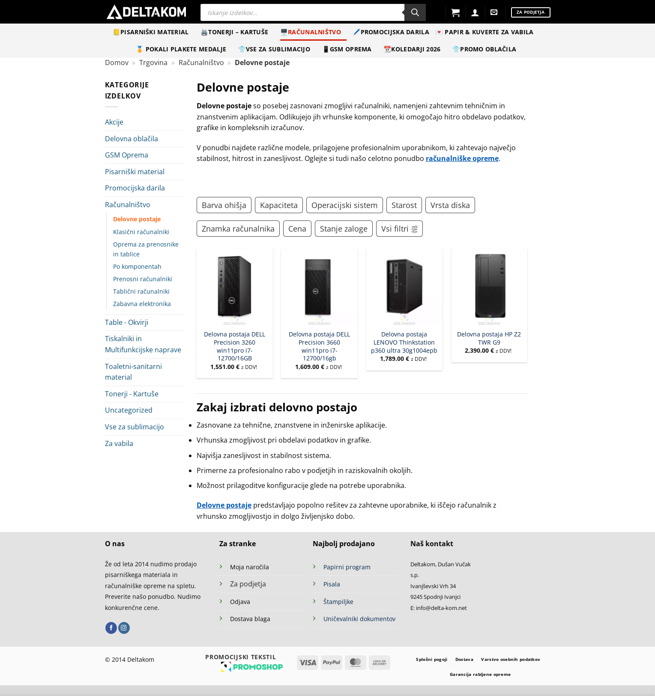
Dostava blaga (250, 619)
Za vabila (119, 443)
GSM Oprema (126, 155)
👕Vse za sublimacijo (277, 49)
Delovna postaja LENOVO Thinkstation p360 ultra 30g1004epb (404, 342)
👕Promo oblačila (487, 49)
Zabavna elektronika (142, 304)
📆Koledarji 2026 (414, 49)
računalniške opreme (462, 158)
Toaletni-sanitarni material (133, 372)
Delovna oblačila (131, 138)
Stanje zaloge (344, 228)
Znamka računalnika (238, 228)
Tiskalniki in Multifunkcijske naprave (143, 344)
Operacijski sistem (344, 205)
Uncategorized (129, 410)
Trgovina (153, 62)
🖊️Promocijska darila (391, 32)
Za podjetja (248, 584)
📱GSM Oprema (350, 49)
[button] (455, 12)
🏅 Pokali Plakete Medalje (184, 49)
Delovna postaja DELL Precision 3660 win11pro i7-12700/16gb (319, 346)
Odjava (240, 602)
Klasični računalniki (141, 232)
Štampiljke (338, 602)
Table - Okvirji (126, 322)
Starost (404, 205)
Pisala (331, 584)
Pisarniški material (134, 171)
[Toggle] (178, 205)
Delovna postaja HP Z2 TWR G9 (489, 338)
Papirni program (347, 567)
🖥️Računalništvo (313, 32)
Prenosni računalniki (142, 279)
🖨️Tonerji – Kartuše (237, 32)
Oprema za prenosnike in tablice (146, 249)
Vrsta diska (450, 205)
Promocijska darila (135, 188)
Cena (297, 228)
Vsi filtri (400, 228)
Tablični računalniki (141, 291)
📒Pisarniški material (153, 32)
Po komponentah (137, 266)
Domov (117, 62)
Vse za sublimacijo (134, 426)
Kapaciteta (279, 205)
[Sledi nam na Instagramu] (124, 628)
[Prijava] (475, 12)
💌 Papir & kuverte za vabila (487, 32)
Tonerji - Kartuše (132, 394)
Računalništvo (201, 62)
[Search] (415, 12)
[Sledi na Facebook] (111, 628)
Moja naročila (249, 567)
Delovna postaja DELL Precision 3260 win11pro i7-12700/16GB (234, 346)
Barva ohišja (224, 205)
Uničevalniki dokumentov (359, 619)
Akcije (114, 122)
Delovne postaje (137, 219)
